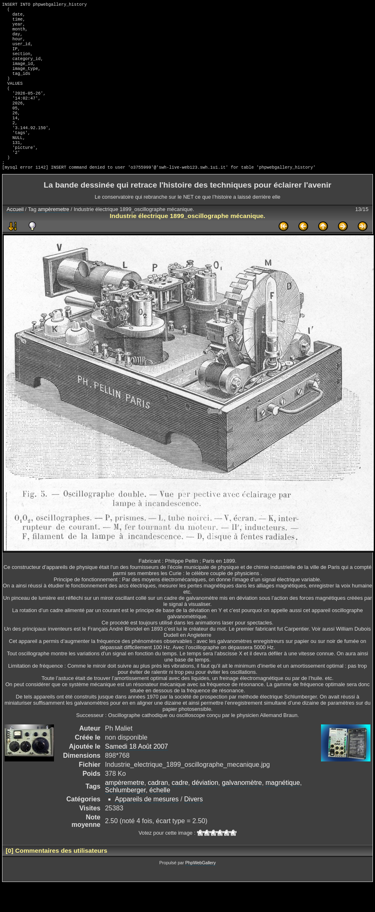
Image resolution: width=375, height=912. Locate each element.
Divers (193, 827)
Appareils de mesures (147, 827)
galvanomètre (242, 810)
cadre (180, 810)
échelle (159, 818)
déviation (205, 810)
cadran (158, 810)
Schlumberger (125, 818)
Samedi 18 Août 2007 (136, 774)
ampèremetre (53, 237)
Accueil (15, 237)
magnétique (282, 810)
